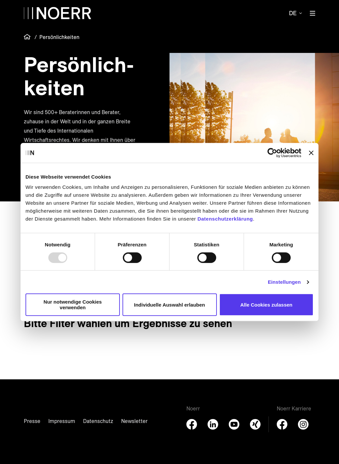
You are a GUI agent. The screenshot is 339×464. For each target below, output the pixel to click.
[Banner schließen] (311, 152)
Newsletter (134, 421)
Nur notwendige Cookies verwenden (73, 304)
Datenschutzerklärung (225, 219)
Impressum (61, 421)
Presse (32, 421)
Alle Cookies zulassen (266, 305)
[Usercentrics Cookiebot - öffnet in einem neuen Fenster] (272, 153)
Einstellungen (284, 282)
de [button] (293, 13)
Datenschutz (98, 421)
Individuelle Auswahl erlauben (169, 305)
